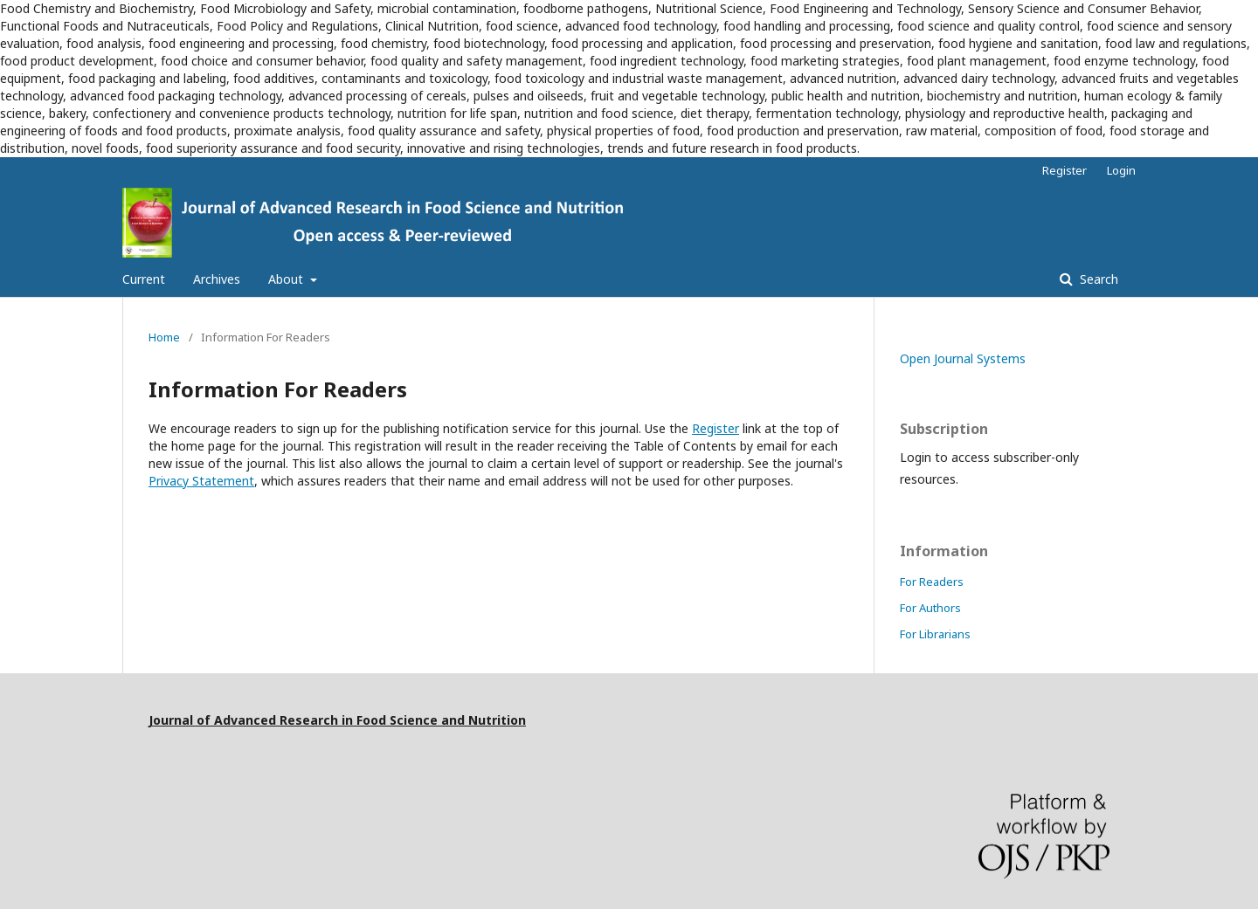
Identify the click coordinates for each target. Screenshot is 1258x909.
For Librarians (935, 634)
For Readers (932, 581)
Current (143, 279)
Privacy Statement (201, 480)
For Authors (930, 608)
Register (1064, 170)
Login (1121, 170)
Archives (216, 279)
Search (1097, 279)
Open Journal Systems (963, 358)
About (287, 279)
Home (164, 337)
